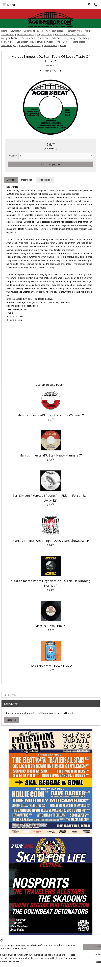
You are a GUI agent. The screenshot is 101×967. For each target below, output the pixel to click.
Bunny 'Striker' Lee (10, 38)
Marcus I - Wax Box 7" (50, 626)
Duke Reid (56, 38)
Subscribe (11, 719)
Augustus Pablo (44, 34)
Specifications (45, 180)
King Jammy (69, 38)
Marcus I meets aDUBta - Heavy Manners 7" (50, 455)
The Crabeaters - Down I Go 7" (50, 666)
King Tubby (84, 38)
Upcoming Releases (33, 30)
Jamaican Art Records (78, 30)
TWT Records (7, 34)
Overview (11, 180)
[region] (28, 947)
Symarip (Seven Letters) (30, 45)
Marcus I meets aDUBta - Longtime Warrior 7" (50, 415)
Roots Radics (78, 41)
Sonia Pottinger (8, 45)
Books (63, 45)
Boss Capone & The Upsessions (70, 34)
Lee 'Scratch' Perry (25, 41)
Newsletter (15, 30)
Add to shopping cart (50, 164)
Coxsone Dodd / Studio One (35, 38)
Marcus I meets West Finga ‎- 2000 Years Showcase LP (50, 541)
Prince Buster (63, 41)
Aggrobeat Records (55, 30)
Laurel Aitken (7, 41)
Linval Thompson (45, 41)
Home (4, 30)
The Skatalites (50, 45)
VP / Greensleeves (25, 34)
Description (26, 180)
